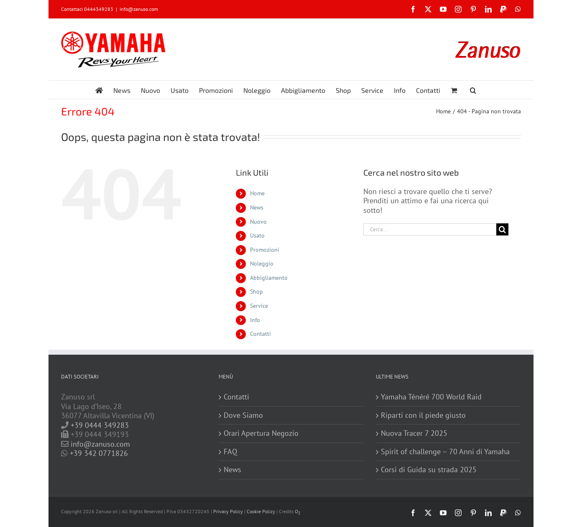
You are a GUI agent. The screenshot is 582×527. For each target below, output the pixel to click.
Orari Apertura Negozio (261, 433)
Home (257, 193)
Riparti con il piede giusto (423, 415)
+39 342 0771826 (99, 453)
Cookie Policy (261, 511)
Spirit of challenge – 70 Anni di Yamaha (445, 451)
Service (259, 306)
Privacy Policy (228, 511)
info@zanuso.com (139, 9)
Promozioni (264, 249)
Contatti (260, 334)
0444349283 (98, 9)
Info (255, 320)
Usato (257, 235)
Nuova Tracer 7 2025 (414, 433)
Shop (256, 291)
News (256, 207)
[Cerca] (502, 229)
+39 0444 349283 (100, 425)
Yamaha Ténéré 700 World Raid (431, 397)
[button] (473, 90)
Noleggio (261, 263)
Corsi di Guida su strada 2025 (429, 469)
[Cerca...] (429, 229)
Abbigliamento (269, 277)
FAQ (230, 451)
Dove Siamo (243, 415)
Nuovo (258, 221)
